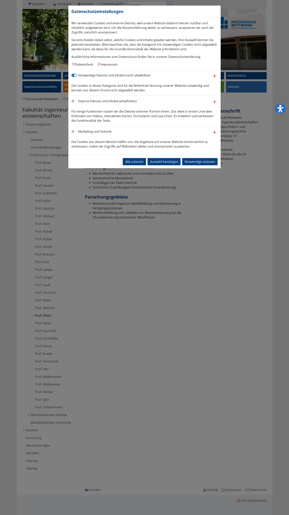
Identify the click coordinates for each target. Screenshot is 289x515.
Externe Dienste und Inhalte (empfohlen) (107, 101)
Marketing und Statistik (94, 131)
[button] (215, 78)
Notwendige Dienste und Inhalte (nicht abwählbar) (114, 75)
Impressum (109, 64)
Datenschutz (84, 64)
